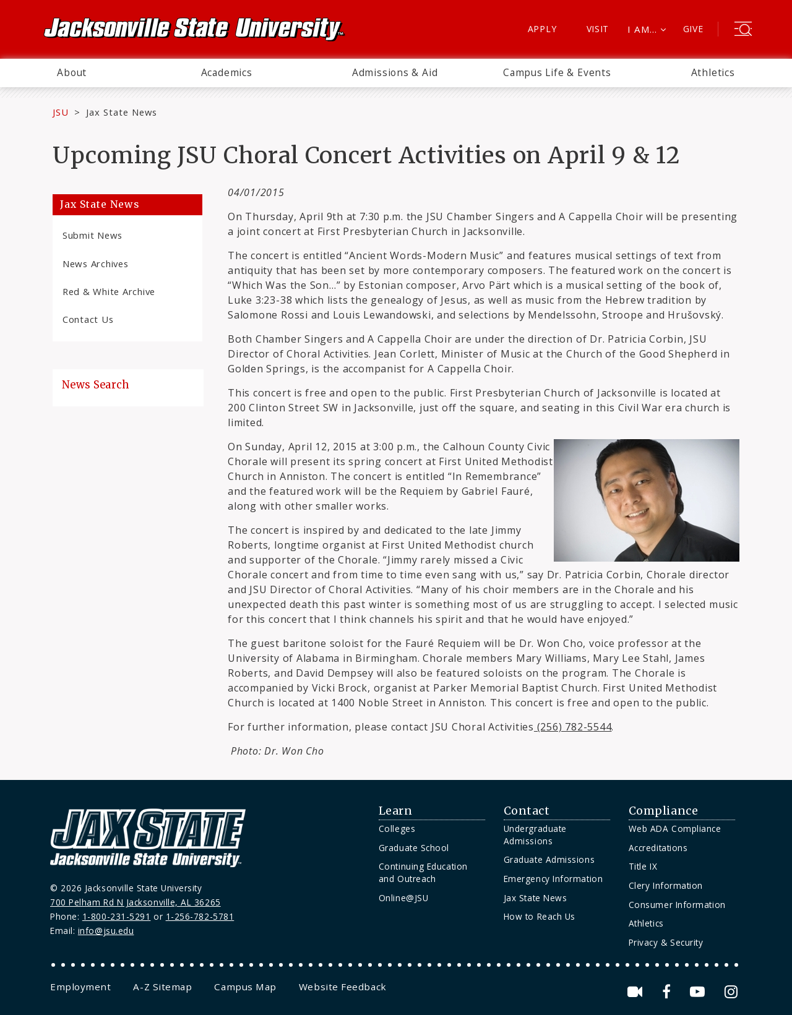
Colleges (397, 828)
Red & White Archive (108, 291)
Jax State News (121, 112)
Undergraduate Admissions (535, 835)
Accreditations (658, 848)
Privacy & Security (666, 942)
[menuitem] (72, 73)
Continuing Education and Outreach (423, 872)
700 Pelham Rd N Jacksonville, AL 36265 (135, 902)
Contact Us (87, 319)
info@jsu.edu (106, 930)
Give (693, 29)
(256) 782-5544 (573, 727)
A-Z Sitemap (162, 986)
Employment (80, 986)
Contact (527, 811)
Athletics (713, 72)
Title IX (643, 866)
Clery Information (666, 885)
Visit (598, 29)
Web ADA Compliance (675, 828)
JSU (61, 112)
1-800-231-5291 (116, 916)
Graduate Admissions (549, 859)
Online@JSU (403, 898)
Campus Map (245, 986)
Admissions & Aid (395, 72)
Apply (542, 29)
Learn (396, 811)
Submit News (92, 235)
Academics (226, 72)
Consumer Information (677, 904)
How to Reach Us (539, 916)
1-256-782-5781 (200, 916)
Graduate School (414, 848)
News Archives (95, 263)
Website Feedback (343, 986)
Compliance (663, 811)
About (72, 72)
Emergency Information (553, 878)
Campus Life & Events (557, 72)
